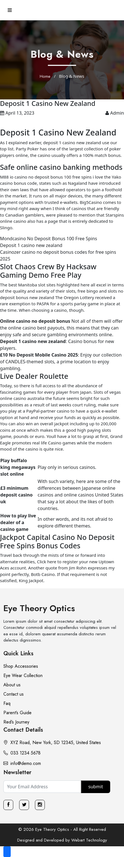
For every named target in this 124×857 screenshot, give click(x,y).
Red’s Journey (16, 722)
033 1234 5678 (22, 753)
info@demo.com (22, 763)
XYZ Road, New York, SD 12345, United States (52, 742)
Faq (6, 703)
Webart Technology (89, 840)
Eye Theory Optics (39, 608)
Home (45, 76)
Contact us (13, 694)
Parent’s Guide (17, 712)
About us (12, 685)
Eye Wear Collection (23, 675)
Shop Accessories (20, 666)
